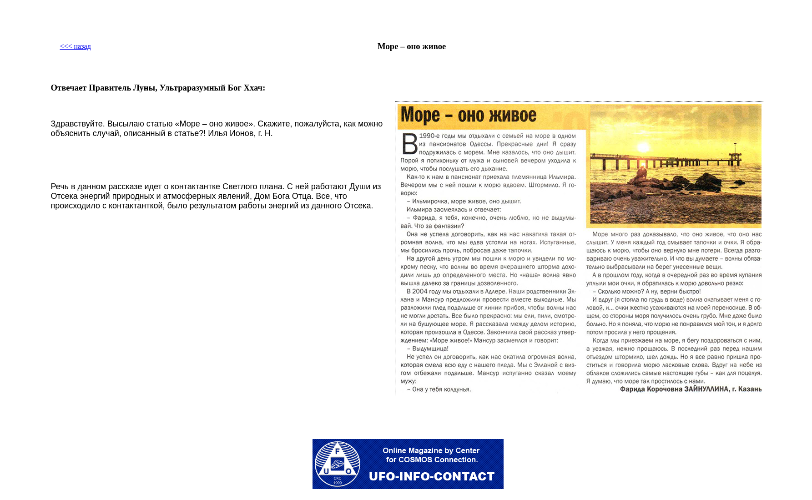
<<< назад (75, 46)
